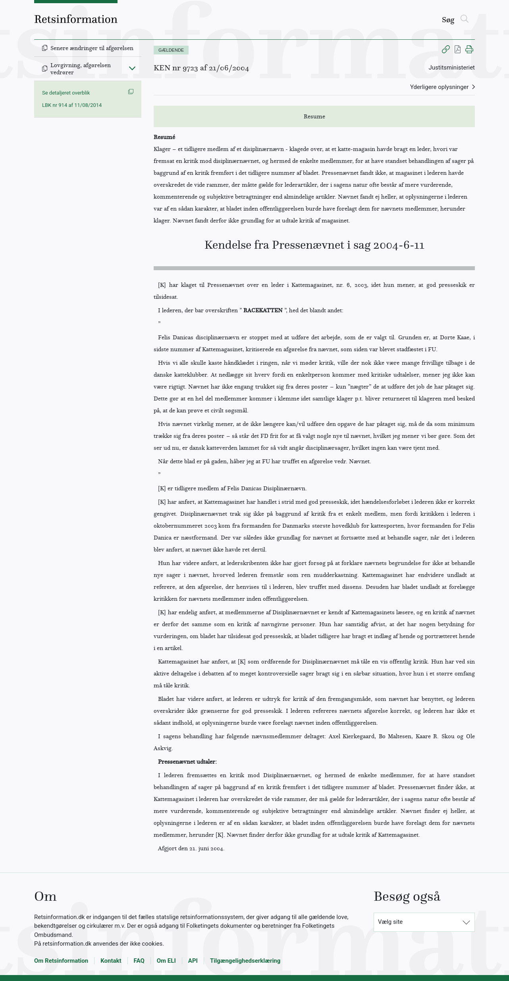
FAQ (139, 960)
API (193, 960)
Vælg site (390, 921)
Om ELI (166, 960)
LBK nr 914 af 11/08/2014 (72, 105)
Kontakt (110, 960)
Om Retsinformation (61, 960)
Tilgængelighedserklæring (245, 960)
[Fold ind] (132, 68)
